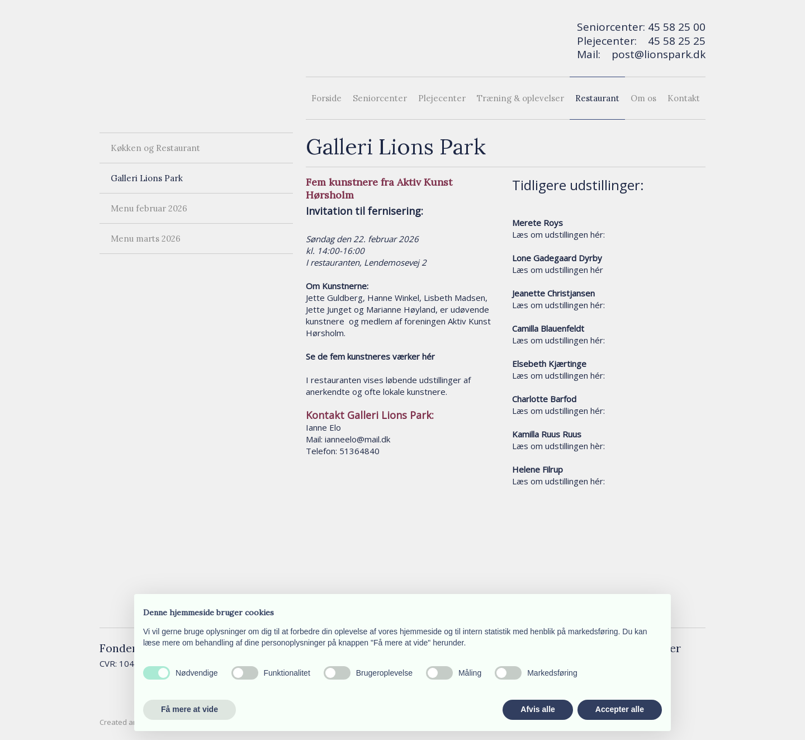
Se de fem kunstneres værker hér (370, 356)
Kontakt (683, 98)
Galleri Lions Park (147, 178)
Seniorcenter (380, 98)
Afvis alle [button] (537, 709)
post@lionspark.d (656, 54)
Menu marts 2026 (146, 238)
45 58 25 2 (673, 41)
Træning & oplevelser (520, 98)
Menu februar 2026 (149, 208)
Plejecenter (442, 98)
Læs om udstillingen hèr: (558, 445)
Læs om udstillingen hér (557, 269)
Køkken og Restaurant (155, 148)
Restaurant (597, 98)
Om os (643, 98)
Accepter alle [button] (619, 709)
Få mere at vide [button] (189, 709)
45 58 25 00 (676, 27)
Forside (326, 98)
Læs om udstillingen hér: (558, 234)
